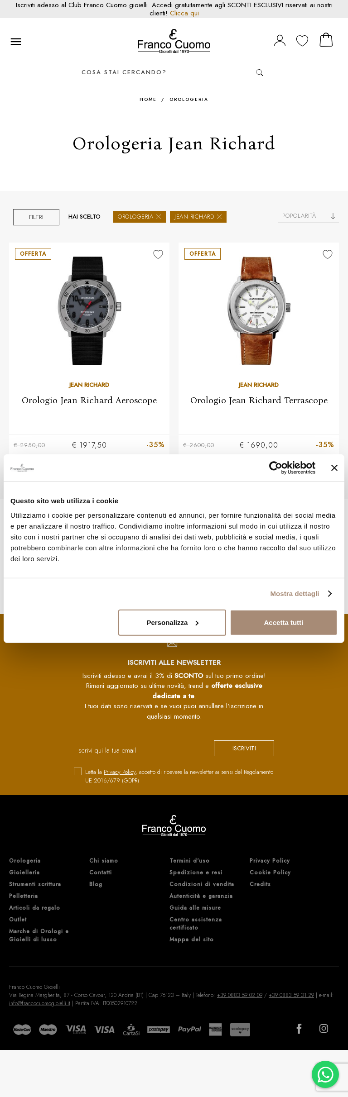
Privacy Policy (119, 772)
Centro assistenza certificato (195, 924)
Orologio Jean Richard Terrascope (259, 400)
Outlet (18, 920)
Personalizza (172, 622)
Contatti (100, 873)
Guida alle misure (195, 908)
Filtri (36, 217)
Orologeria (188, 99)
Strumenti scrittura (35, 885)
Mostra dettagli (294, 593)
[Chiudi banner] (334, 468)
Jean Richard (198, 216)
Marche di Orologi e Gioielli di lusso (39, 936)
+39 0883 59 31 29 (291, 996)
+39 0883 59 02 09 (239, 996)
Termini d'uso (189, 861)
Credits (260, 885)
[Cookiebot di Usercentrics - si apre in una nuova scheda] (275, 468)
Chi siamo (103, 861)
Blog (95, 885)
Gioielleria (24, 873)
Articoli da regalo (34, 908)
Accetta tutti (284, 622)
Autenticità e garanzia (201, 896)
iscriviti (238, 749)
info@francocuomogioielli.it (39, 1004)
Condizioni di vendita (201, 885)
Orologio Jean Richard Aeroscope (89, 400)
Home (148, 99)
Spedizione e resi (195, 873)
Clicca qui (184, 13)
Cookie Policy (270, 873)
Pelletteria (23, 896)
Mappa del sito (191, 940)
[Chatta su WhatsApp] (325, 1074)
